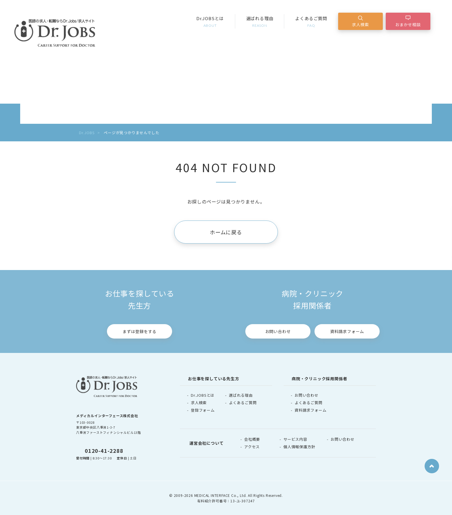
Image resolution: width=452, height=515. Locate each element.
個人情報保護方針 (299, 446)
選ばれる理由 (260, 21)
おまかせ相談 (408, 24)
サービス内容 (295, 439)
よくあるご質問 (311, 21)
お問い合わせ (278, 331)
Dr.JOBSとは (210, 21)
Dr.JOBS (87, 132)
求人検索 (360, 24)
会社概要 (252, 439)
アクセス (252, 446)
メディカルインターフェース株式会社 (107, 415)
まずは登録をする (140, 331)
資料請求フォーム (347, 331)
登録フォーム (203, 410)
